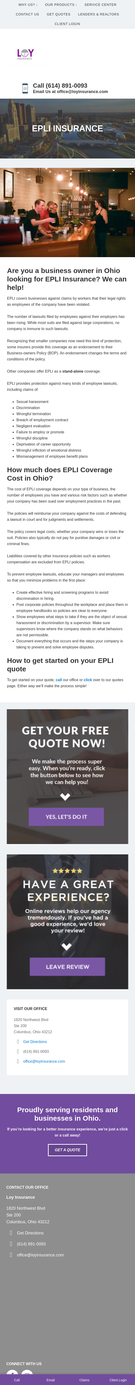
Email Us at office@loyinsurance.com (70, 91)
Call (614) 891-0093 (60, 85)
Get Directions (35, 1042)
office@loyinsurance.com (44, 1061)
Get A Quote (67, 1150)
